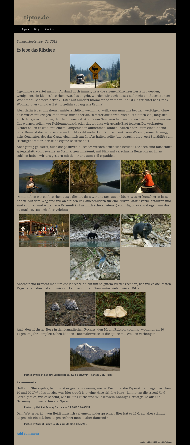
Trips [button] (25, 29)
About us (49, 29)
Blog (37, 29)
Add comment (28, 433)
